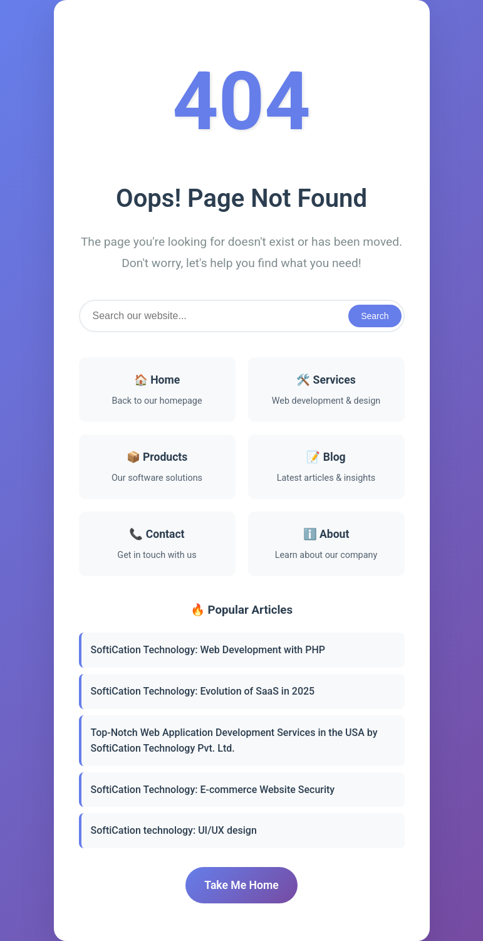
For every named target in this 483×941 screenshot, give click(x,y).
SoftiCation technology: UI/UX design (174, 830)
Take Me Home (241, 885)
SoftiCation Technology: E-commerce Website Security (213, 790)
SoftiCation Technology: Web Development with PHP (208, 650)
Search (374, 316)
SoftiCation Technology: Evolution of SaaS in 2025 (203, 691)
